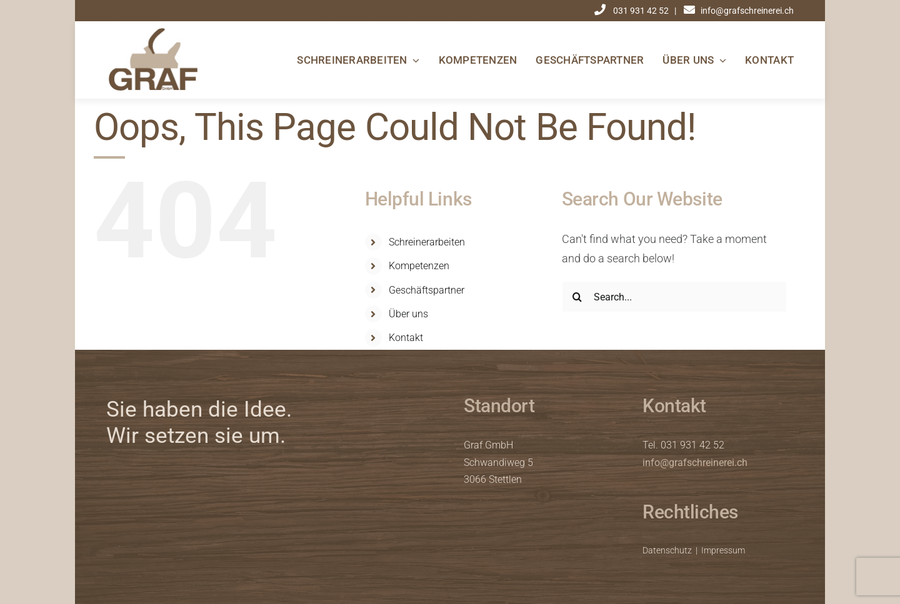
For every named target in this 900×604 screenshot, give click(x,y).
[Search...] (674, 296)
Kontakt (406, 338)
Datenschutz (667, 550)
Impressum (723, 550)
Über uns (408, 314)
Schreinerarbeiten (427, 242)
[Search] (577, 296)
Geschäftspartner (426, 290)
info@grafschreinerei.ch (695, 462)
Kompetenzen (419, 266)
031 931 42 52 (642, 11)
